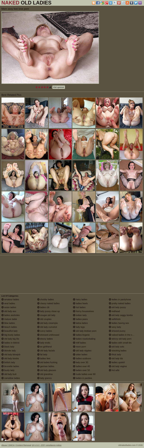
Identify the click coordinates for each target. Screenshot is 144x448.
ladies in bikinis (10, 343)
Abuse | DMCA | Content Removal (16, 445)
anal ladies (8, 303)
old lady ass (8, 311)
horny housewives (83, 311)
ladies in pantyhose (120, 299)
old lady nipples (82, 350)
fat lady (42, 354)
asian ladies (8, 307)
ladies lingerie (81, 335)
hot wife (114, 370)
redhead (114, 311)
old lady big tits (10, 339)
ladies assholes (10, 315)
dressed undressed (48, 335)
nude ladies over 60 (84, 374)
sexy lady (115, 327)
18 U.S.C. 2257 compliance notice (46, 445)
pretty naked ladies (120, 303)
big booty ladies (10, 335)
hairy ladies (80, 299)
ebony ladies (45, 339)
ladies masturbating (84, 339)
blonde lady (8, 350)
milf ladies (79, 343)
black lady (7, 346)
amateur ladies (10, 299)
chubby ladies (45, 299)
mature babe (9, 319)
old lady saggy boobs (121, 315)
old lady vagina (118, 366)
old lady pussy (117, 307)
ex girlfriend (44, 346)
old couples (44, 319)
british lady (8, 362)
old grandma (45, 374)
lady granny (44, 378)
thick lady (115, 354)
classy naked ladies (48, 303)
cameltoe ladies (10, 378)
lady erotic (43, 343)
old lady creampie (47, 323)
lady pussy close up (48, 311)
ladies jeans (80, 319)
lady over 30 (80, 362)
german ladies (45, 366)
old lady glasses (46, 370)
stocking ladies (117, 350)
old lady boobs (10, 358)
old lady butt (8, 374)
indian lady (80, 315)
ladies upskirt (117, 362)
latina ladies (80, 323)
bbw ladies (8, 323)
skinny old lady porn (120, 339)
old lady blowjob (10, 354)
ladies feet (43, 358)
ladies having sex (119, 323)
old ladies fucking (47, 362)
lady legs (79, 327)
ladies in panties (82, 378)
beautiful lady (9, 331)
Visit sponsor (58, 87)
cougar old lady (46, 315)
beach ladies (9, 327)
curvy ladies (44, 331)
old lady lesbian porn (84, 331)
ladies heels (80, 303)
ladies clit (43, 307)
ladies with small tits (120, 343)
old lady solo (116, 346)
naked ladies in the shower (123, 335)
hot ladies (79, 307)
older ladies (80, 354)
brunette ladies (10, 366)
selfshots (115, 319)
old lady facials (46, 350)
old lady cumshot (47, 327)
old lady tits (116, 358)
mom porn (79, 346)
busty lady (7, 370)
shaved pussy (117, 331)
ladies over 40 (81, 366)
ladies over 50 (81, 370)
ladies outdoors (82, 358)
